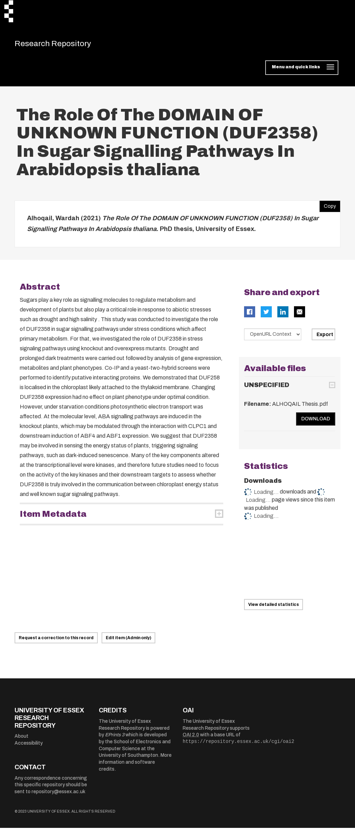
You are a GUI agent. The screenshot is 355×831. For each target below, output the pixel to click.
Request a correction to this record (56, 641)
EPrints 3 (114, 737)
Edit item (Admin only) (128, 641)
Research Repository (63, 45)
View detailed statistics (273, 607)
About (21, 739)
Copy (327, 208)
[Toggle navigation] (301, 70)
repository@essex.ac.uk (58, 794)
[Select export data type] (273, 337)
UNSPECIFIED (266, 388)
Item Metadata (53, 517)
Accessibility (29, 746)
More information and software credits (135, 765)
